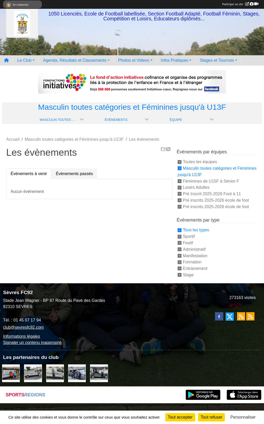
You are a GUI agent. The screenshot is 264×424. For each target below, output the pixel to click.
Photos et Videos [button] (133, 60)
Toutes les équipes (200, 162)
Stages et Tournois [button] (217, 60)
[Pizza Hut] (99, 373)
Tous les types (196, 230)
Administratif (194, 249)
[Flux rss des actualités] (241, 316)
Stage (188, 275)
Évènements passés (74, 173)
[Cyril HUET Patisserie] (77, 373)
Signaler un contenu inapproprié (32, 342)
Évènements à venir (29, 173)
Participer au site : (240, 4)
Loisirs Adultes (196, 187)
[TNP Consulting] (55, 373)
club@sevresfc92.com (23, 327)
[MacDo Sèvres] (11, 373)
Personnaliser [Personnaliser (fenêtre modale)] (243, 417)
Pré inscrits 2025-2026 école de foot (216, 200)
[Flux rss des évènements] (250, 316)
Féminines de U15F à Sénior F (211, 181)
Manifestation (195, 255)
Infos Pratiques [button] (174, 60)
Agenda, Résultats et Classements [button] (74, 60)
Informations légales (21, 336)
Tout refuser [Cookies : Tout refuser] (211, 417)
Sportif (189, 236)
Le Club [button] (24, 60)
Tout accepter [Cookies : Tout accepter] (180, 417)
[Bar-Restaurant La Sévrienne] (33, 373)
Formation (192, 262)
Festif (188, 243)
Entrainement (195, 268)
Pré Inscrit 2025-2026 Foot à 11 (212, 194)
